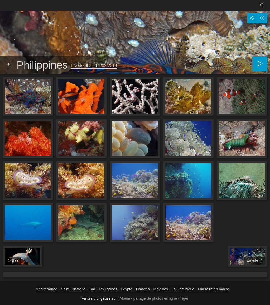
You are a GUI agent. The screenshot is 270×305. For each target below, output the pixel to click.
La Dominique (183, 289)
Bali (92, 289)
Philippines (108, 289)
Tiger (184, 298)
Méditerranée (46, 289)
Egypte (126, 289)
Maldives (160, 289)
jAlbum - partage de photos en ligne (148, 298)
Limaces (143, 289)
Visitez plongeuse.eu (99, 298)
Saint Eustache (73, 289)
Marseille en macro (213, 289)
